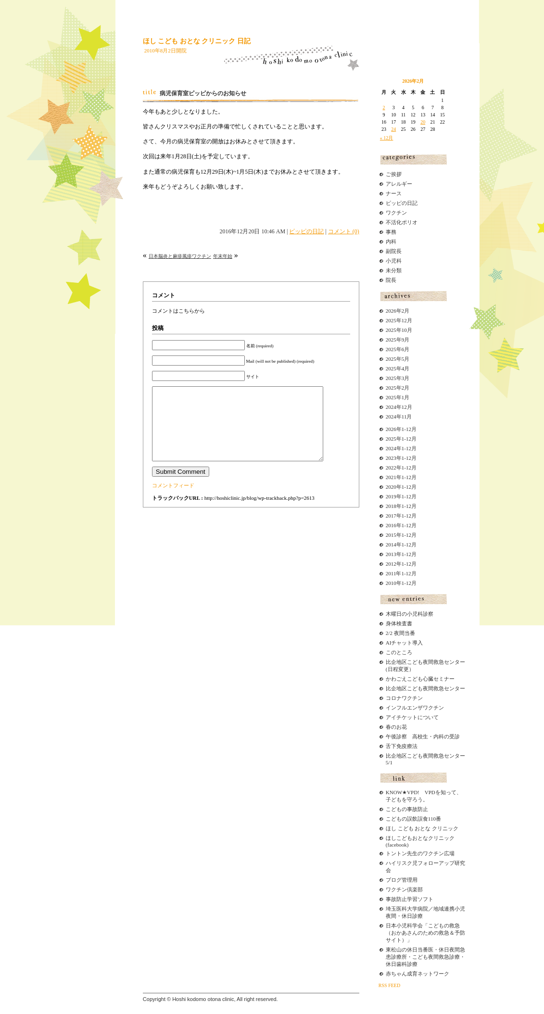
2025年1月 (398, 397)
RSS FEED (389, 985)
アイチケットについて (412, 717)
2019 (391, 496)
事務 (391, 232)
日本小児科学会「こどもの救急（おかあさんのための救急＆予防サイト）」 (425, 933)
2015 (391, 535)
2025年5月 (398, 359)
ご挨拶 (394, 174)
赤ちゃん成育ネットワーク (417, 973)
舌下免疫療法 (401, 746)
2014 (391, 544)
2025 (391, 439)
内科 (391, 241)
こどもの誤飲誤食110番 (413, 819)
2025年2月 (398, 388)
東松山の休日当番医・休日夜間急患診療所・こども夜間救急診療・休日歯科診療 (425, 957)
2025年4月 (398, 368)
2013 (391, 554)
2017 (391, 516)
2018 (391, 506)
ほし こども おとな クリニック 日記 (197, 41)
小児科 (394, 261)
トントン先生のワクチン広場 (420, 853)
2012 (391, 564)
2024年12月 (399, 407)
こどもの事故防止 (407, 809)
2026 (391, 429)
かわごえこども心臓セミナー (420, 679)
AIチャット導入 (404, 643)
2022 (391, 467)
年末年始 (222, 256)
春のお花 (396, 727)
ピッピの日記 (306, 231)
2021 (391, 477)
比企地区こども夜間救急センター (425, 688)
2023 (391, 458)
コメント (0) (343, 231)
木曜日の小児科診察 (409, 614)
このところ (399, 652)
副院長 (394, 251)
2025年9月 (398, 339)
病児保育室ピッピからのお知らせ (203, 93)
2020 (391, 487)
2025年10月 (399, 330)
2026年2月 (398, 311)
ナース (394, 193)
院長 (391, 280)
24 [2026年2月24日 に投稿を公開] (393, 129)
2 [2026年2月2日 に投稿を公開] (384, 107)
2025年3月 (398, 378)
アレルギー (399, 184)
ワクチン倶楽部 (404, 889)
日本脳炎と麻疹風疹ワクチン (180, 256)
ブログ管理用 (401, 880)
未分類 (394, 270)
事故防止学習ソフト (409, 899)
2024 (391, 448)
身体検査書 (399, 623)
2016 (391, 525)
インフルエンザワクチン (415, 707)
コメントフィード (173, 500)
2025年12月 (399, 320)
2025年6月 (398, 349)
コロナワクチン (404, 698)
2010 (391, 583)
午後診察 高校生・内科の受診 (423, 736)
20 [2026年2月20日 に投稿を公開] (422, 122)
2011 (391, 573)
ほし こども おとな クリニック (422, 828)
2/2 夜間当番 (400, 633)
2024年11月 (399, 416)
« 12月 (386, 137)
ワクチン (396, 212)
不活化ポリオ (401, 222)
